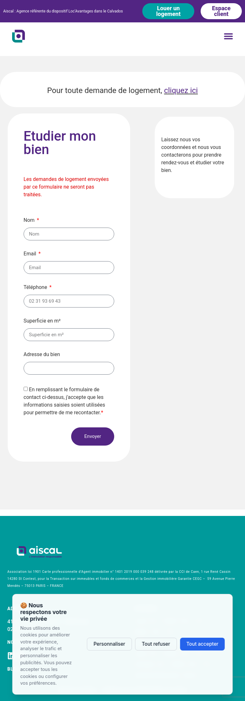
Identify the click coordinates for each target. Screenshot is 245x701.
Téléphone (36, 287)
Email (31, 254)
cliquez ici (181, 90)
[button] (228, 36)
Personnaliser (109, 644)
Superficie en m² (42, 321)
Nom (30, 220)
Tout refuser (156, 644)
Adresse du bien (42, 354)
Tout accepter (202, 644)
